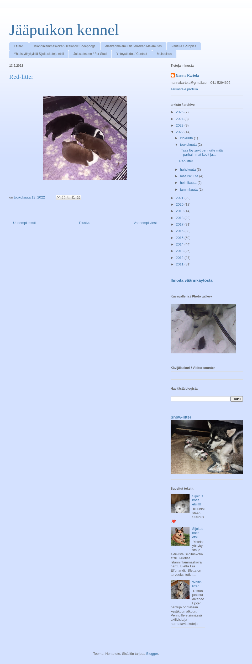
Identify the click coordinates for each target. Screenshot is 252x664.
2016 (180, 231)
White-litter (197, 584)
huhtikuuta (188, 169)
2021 (180, 198)
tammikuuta (189, 189)
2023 (180, 125)
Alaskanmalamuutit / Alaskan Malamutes (133, 46)
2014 (180, 244)
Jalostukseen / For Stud (90, 54)
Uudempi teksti (24, 223)
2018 (180, 218)
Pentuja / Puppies (183, 46)
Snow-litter (181, 417)
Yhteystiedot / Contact (131, 54)
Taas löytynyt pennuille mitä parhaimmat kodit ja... (201, 152)
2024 (180, 119)
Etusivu (19, 46)
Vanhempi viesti (146, 223)
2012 (180, 258)
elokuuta (187, 138)
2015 (180, 238)
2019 (180, 211)
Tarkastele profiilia (184, 89)
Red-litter (186, 161)
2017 (180, 224)
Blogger (152, 654)
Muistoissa (164, 54)
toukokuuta (189, 145)
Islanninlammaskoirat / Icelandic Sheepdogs (64, 46)
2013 (180, 251)
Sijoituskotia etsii (197, 533)
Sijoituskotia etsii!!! (197, 500)
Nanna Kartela (187, 75)
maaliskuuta (189, 176)
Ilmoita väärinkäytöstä (192, 280)
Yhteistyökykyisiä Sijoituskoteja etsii (39, 54)
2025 (180, 112)
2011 (180, 264)
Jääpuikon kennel (64, 29)
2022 (180, 132)
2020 (180, 204)
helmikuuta (188, 183)
